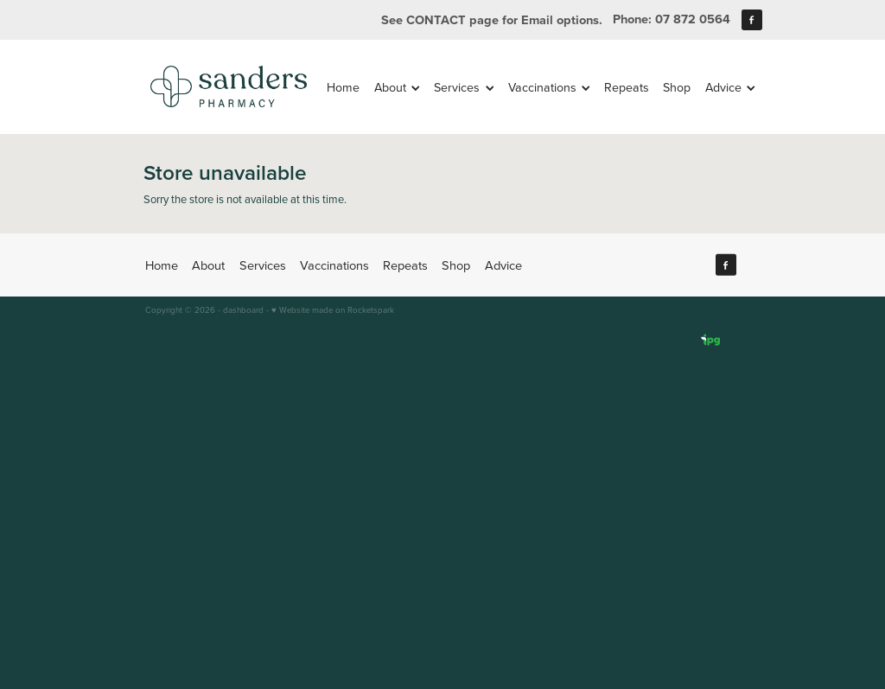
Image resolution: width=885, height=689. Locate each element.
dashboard (243, 309)
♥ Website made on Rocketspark (332, 309)
